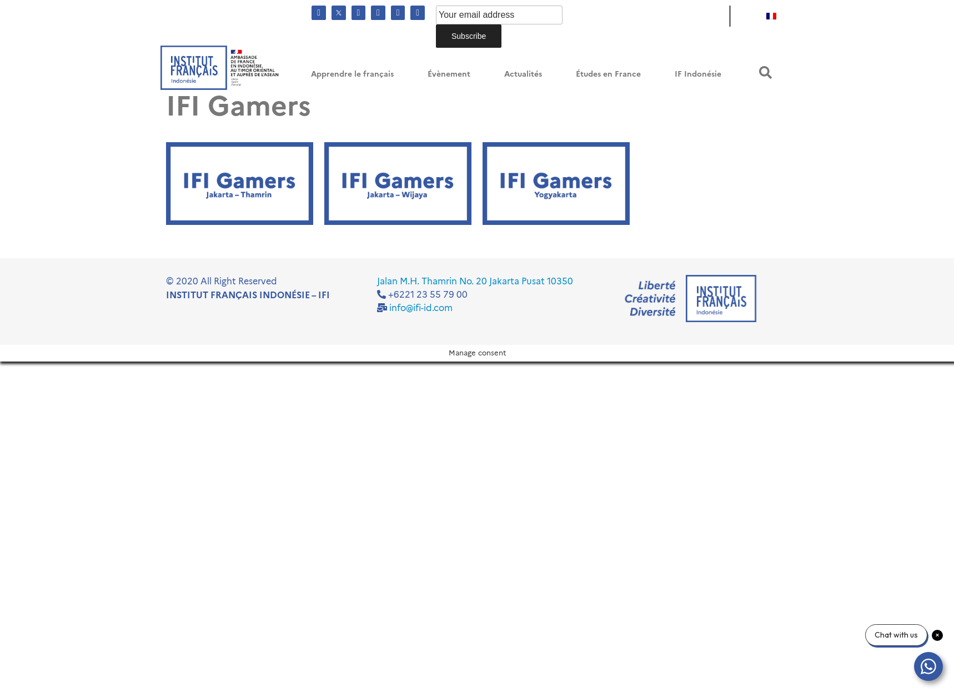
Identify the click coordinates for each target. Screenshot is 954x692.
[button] (765, 72)
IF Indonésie (698, 74)
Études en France (608, 74)
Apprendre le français (352, 74)
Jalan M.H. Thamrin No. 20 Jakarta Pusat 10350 (475, 281)
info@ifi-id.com (421, 308)
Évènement (449, 74)
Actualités (523, 74)
